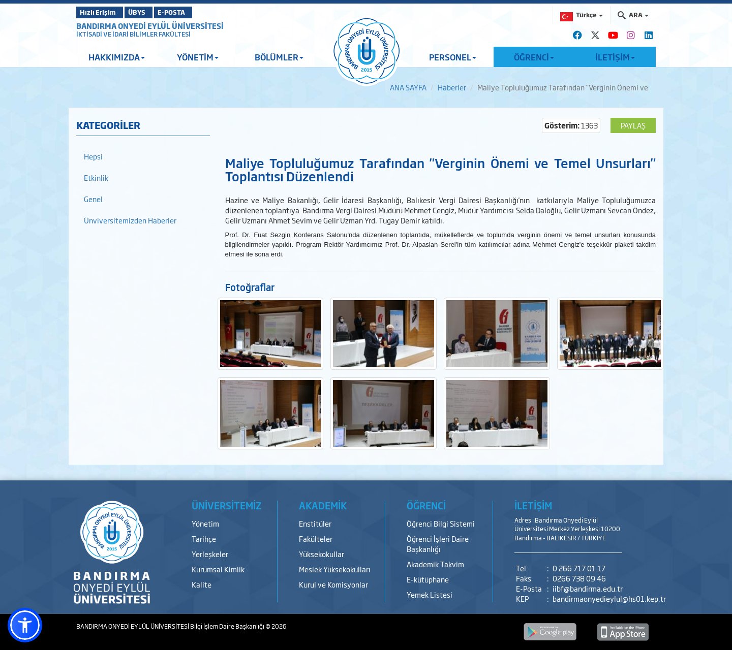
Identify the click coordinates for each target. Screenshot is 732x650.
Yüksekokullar (321, 553)
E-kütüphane (428, 579)
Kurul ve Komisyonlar (333, 584)
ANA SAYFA (408, 87)
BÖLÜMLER (279, 57)
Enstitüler (315, 523)
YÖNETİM (198, 57)
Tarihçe (204, 538)
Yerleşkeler (210, 553)
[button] (25, 625)
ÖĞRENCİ (534, 57)
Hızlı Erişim (101, 12)
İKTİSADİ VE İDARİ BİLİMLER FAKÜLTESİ (133, 34)
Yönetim (205, 523)
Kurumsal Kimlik (218, 569)
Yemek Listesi (429, 594)
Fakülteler (315, 538)
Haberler (452, 87)
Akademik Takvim (435, 564)
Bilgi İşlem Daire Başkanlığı (227, 626)
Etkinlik (96, 177)
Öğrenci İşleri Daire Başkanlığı (438, 543)
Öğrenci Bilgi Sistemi (441, 523)
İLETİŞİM (615, 57)
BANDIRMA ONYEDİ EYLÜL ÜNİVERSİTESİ (150, 25)
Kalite (201, 584)
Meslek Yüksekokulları (335, 569)
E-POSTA (198, 12)
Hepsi (93, 156)
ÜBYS (151, 12)
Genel (93, 198)
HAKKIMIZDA (116, 57)
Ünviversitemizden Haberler (130, 220)
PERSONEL (452, 57)
